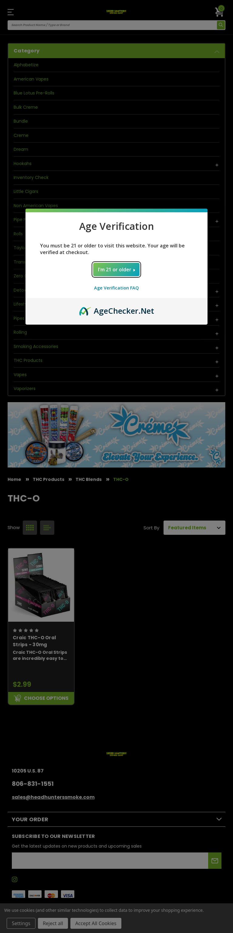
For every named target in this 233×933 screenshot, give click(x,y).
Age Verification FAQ (116, 288)
